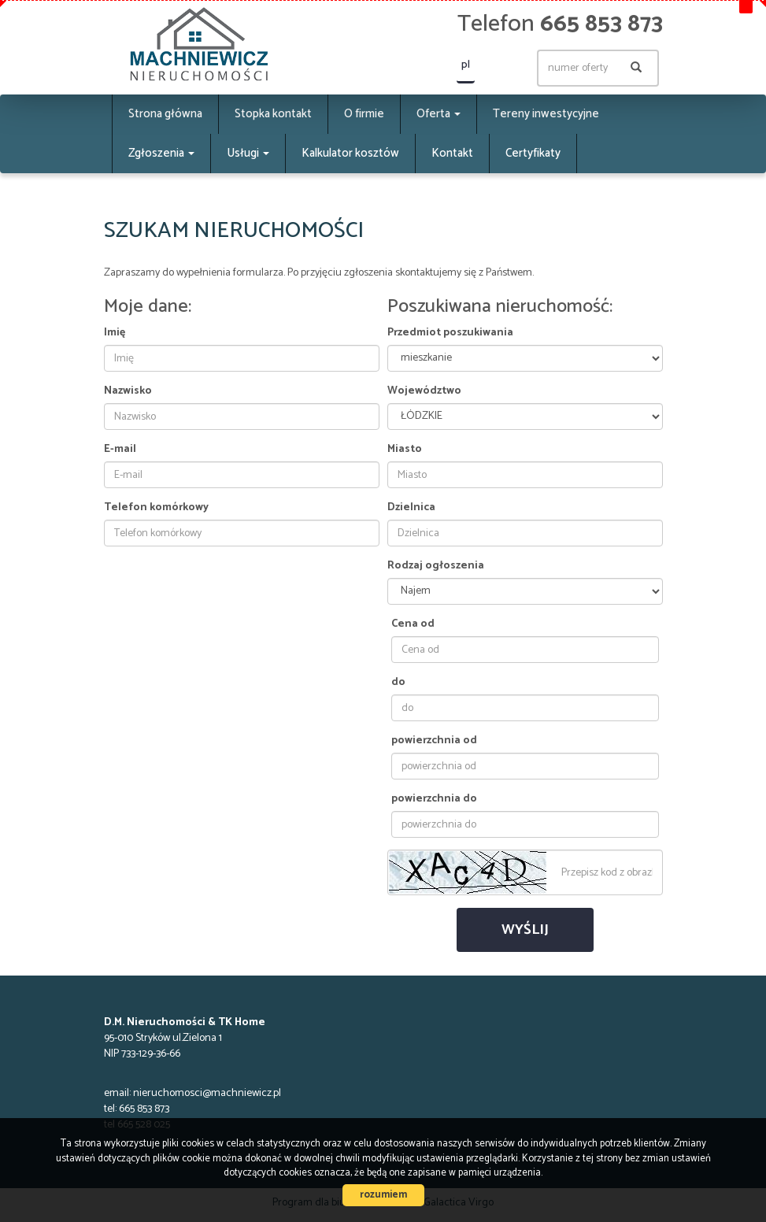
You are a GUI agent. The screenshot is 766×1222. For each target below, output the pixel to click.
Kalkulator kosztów (350, 153)
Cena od (413, 624)
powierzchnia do (434, 799)
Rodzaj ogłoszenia (435, 566)
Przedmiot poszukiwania (450, 333)
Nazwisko (128, 391)
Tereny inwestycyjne (546, 114)
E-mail (120, 449)
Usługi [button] (248, 153)
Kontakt (452, 153)
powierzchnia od (434, 741)
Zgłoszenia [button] (161, 153)
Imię (114, 333)
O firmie (364, 114)
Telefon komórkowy (156, 508)
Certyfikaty (533, 153)
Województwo (424, 391)
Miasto (404, 449)
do (398, 683)
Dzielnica (411, 508)
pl (465, 65)
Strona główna (165, 114)
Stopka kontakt (273, 114)
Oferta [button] (438, 114)
